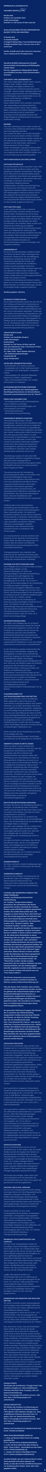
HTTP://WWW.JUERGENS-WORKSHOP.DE (19, 1454)
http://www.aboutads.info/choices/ (17, 1022)
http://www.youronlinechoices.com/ (21, 1024)
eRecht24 (21, 292)
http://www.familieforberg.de (29, 42)
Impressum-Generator (33, 51)
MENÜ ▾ (23, 9)
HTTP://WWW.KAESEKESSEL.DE (15, 1450)
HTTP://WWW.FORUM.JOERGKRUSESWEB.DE (20, 1443)
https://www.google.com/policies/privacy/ (20, 1395)
